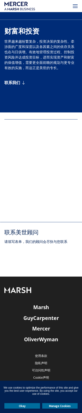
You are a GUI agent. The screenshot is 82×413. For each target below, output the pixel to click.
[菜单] (75, 6)
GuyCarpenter (41, 317)
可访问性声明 (41, 370)
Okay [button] (22, 406)
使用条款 (41, 356)
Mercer (41, 328)
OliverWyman (41, 339)
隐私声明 (41, 363)
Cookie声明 (41, 377)
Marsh (41, 307)
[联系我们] (14, 83)
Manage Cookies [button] (60, 406)
